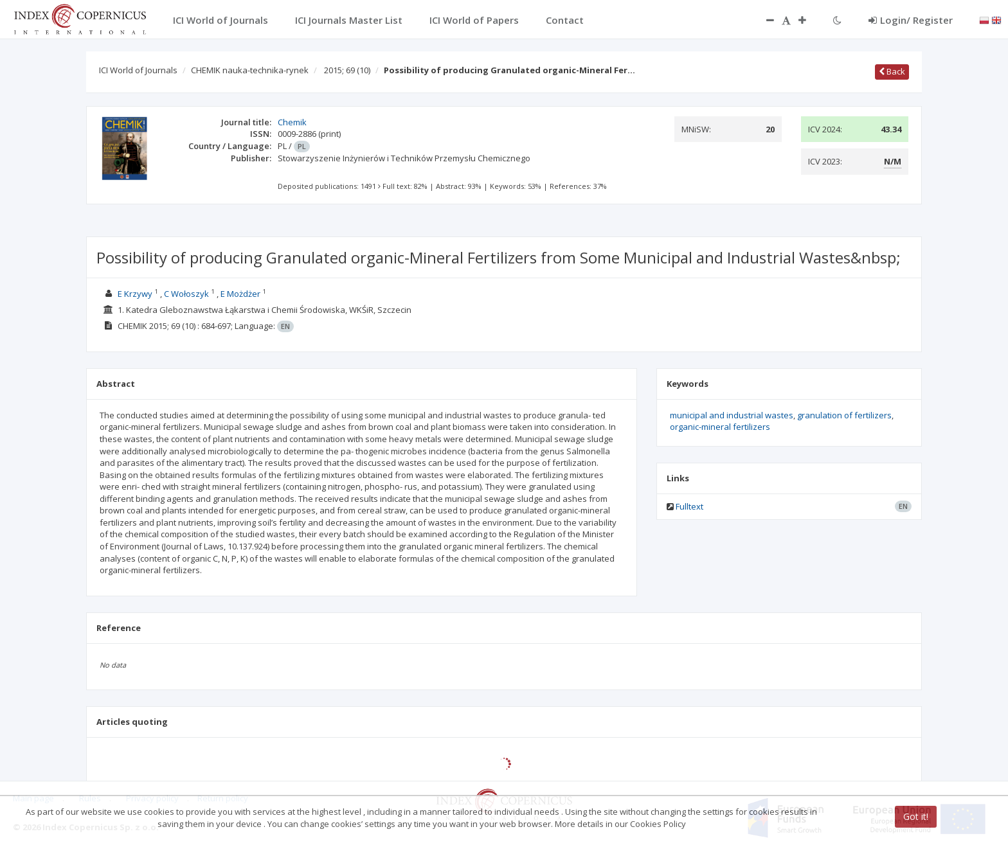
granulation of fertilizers (844, 415)
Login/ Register (911, 19)
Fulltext (689, 506)
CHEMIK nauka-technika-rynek (250, 70)
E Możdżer (240, 293)
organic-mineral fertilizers (720, 426)
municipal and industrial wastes (731, 415)
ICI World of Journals (138, 70)
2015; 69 (347, 70)
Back (892, 71)
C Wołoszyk (186, 293)
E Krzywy (135, 293)
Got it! (915, 816)
